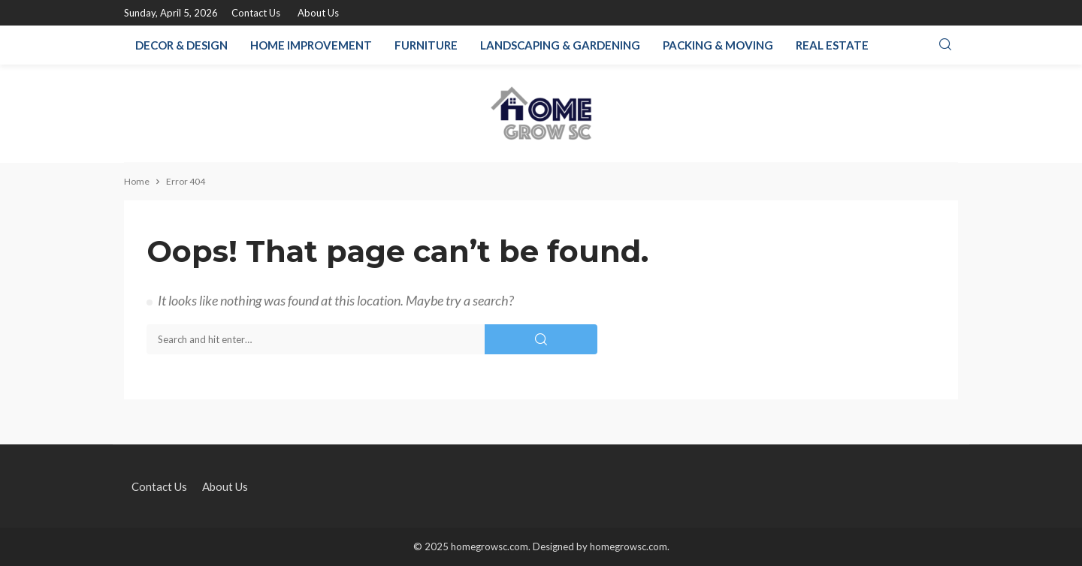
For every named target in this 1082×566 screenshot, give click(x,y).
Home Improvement (311, 45)
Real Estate (832, 45)
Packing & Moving (718, 45)
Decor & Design (181, 45)
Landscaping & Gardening (560, 45)
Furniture (426, 45)
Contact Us (255, 13)
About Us (318, 13)
